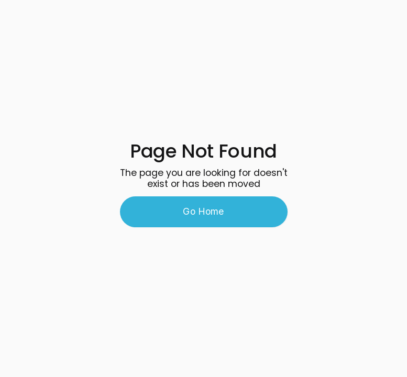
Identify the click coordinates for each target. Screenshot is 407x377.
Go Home (203, 211)
